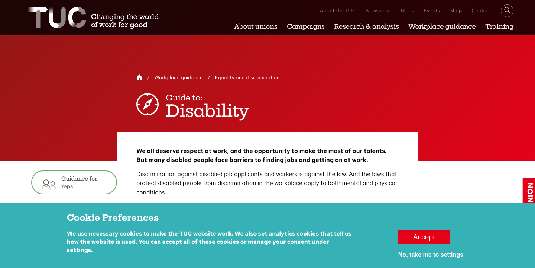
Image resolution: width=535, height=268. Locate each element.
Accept (424, 240)
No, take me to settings (430, 258)
